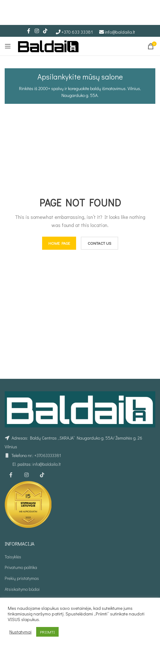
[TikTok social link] (45, 31)
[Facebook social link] (28, 31)
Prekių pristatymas (22, 578)
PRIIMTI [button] (47, 631)
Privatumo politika (21, 567)
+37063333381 (47, 455)
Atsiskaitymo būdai (22, 589)
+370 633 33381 (77, 32)
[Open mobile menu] (8, 46)
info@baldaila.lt (120, 32)
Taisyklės (13, 557)
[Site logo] (48, 45)
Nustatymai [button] (20, 632)
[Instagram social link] (36, 31)
